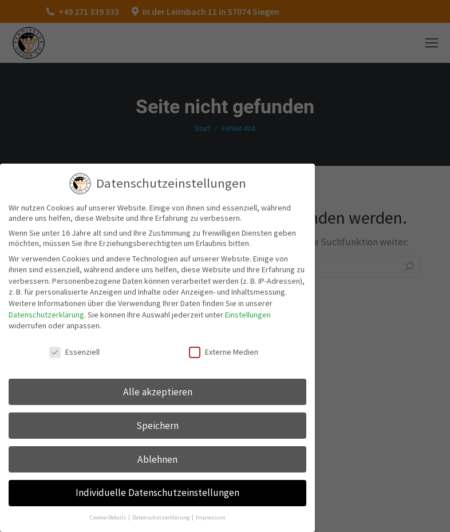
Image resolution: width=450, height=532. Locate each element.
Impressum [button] (211, 517)
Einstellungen (248, 314)
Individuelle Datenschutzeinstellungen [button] (157, 492)
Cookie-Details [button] (108, 517)
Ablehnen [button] (157, 459)
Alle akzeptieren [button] (157, 392)
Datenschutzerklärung (46, 314)
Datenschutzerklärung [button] (161, 517)
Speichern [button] (157, 425)
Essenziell (74, 352)
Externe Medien (223, 352)
